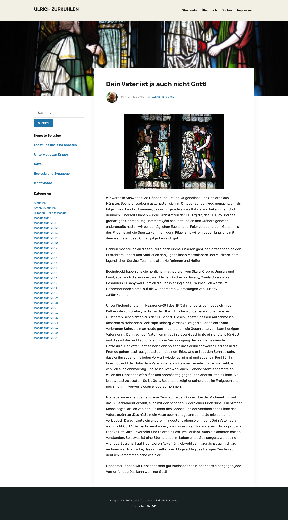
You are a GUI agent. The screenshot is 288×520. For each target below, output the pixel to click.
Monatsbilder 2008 (46, 303)
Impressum (245, 10)
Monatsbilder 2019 (45, 248)
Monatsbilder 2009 (161, 97)
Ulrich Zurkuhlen (56, 9)
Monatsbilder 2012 (45, 283)
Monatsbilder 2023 (46, 233)
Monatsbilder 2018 (45, 253)
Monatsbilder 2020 (46, 243)
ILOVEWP (150, 506)
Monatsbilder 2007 (46, 308)
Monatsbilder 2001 (45, 338)
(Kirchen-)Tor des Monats (50, 213)
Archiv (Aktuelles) (45, 208)
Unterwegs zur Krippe (51, 154)
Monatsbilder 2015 (45, 268)
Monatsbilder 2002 (46, 333)
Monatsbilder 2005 (46, 318)
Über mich (209, 10)
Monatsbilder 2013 (45, 278)
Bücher (227, 10)
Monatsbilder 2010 (45, 293)
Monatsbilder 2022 (46, 228)
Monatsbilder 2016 (45, 263)
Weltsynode (43, 183)
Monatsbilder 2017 (45, 258)
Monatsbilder (42, 218)
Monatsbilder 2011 (45, 288)
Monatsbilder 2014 (45, 273)
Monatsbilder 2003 (46, 328)
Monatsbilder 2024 (46, 238)
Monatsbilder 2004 (46, 323)
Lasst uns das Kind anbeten (55, 145)
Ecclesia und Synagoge (52, 173)
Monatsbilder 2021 (45, 223)
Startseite (189, 10)
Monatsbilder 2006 (46, 313)
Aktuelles (40, 203)
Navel (38, 164)
